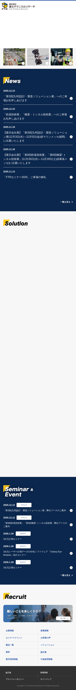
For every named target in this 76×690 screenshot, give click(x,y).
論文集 (8, 673)
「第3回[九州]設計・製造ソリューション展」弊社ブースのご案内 (34, 510)
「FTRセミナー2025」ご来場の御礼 (24, 177)
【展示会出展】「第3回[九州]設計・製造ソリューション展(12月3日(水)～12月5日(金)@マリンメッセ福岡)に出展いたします (35, 136)
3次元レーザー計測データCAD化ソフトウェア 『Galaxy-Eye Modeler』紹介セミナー (32, 553)
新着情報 (44, 673)
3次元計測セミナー (12, 539)
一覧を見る (65, 202)
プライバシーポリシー (15, 679)
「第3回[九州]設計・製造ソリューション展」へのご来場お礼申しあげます (35, 98)
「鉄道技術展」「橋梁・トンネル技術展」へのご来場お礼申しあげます (35, 116)
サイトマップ (45, 679)
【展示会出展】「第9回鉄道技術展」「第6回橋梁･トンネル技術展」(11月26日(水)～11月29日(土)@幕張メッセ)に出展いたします (35, 158)
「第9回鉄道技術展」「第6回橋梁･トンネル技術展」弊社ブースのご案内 (35, 525)
